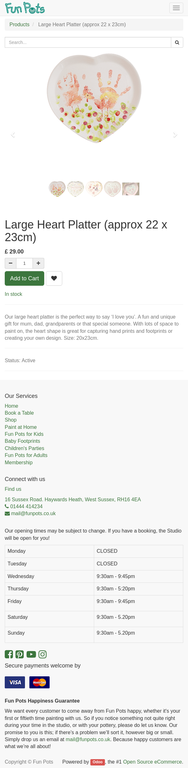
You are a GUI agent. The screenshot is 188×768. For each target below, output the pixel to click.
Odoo (97, 762)
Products (19, 24)
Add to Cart (24, 278)
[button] (15, 131)
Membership (19, 462)
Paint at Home (21, 427)
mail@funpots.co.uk (88, 739)
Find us (13, 489)
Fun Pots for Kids (24, 434)
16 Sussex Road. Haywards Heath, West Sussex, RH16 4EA (73, 499)
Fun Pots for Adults (26, 455)
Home (11, 406)
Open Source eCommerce (152, 762)
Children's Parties (24, 448)
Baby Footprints (22, 441)
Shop (10, 420)
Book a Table (19, 413)
